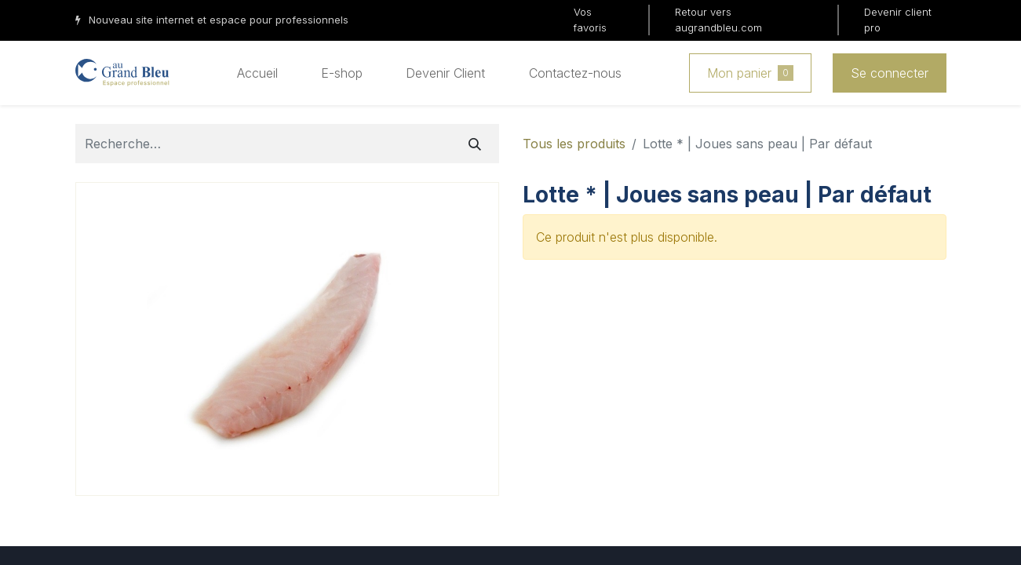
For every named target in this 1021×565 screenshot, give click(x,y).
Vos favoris (590, 19)
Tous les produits (574, 143)
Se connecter (889, 73)
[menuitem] (257, 73)
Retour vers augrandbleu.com (718, 19)
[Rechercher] (474, 143)
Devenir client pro (898, 19)
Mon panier (750, 73)
